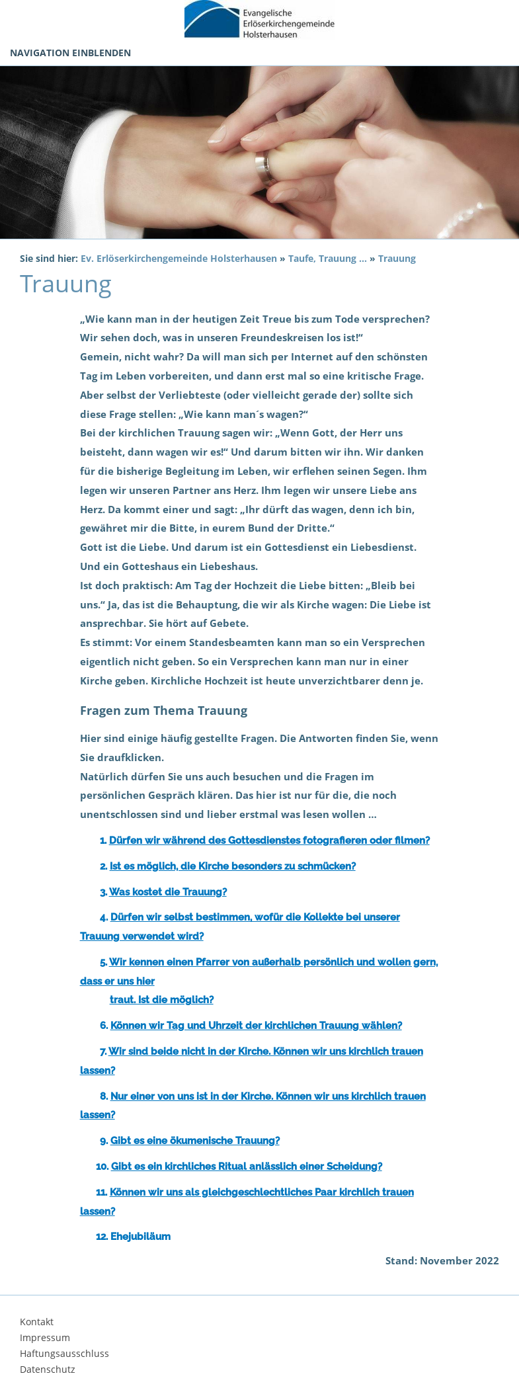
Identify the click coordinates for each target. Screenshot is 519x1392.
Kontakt (37, 1321)
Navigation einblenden (70, 52)
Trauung (397, 259)
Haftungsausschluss (64, 1353)
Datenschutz (47, 1369)
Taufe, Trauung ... (327, 259)
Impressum (45, 1337)
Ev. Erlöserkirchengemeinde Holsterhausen (179, 259)
